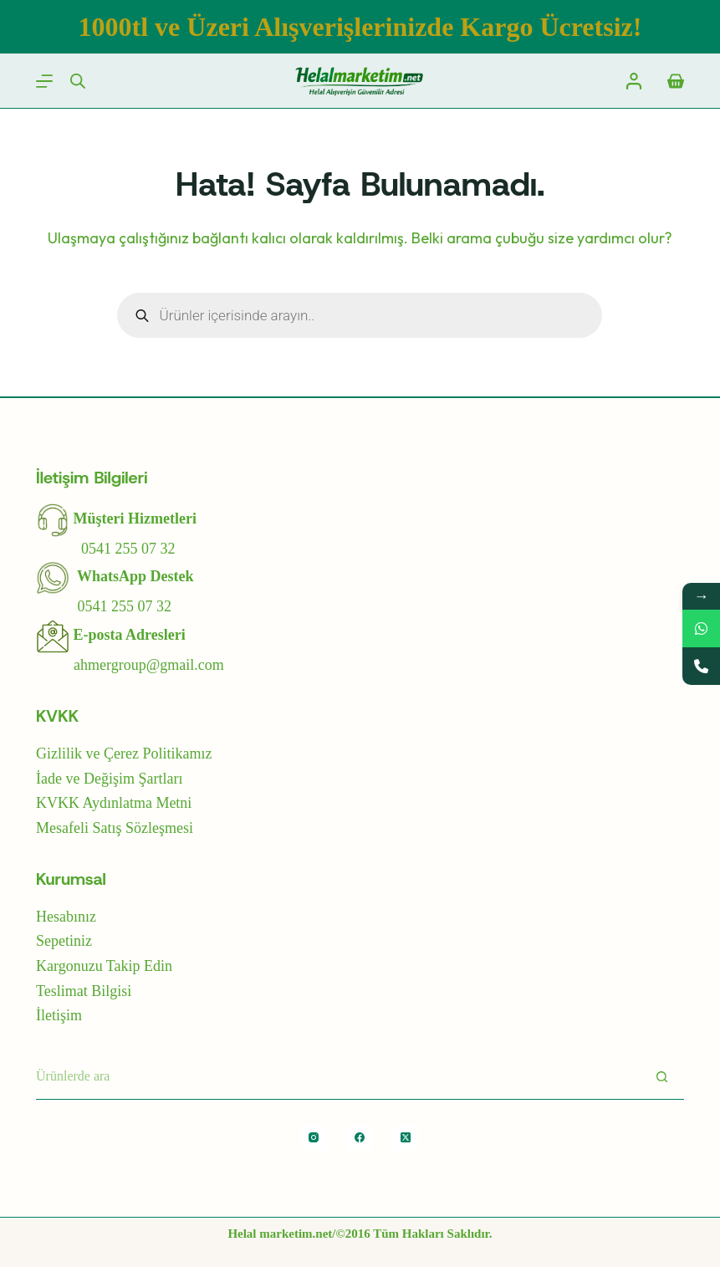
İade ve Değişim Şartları (109, 778)
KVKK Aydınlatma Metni (113, 802)
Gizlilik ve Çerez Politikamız (124, 753)
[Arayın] (662, 1077)
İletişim (59, 1015)
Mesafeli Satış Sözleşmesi (114, 828)
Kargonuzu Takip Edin (104, 966)
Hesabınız (66, 916)
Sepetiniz (64, 940)
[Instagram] (313, 1137)
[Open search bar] (77, 81)
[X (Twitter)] (405, 1137)
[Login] (634, 81)
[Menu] (44, 81)
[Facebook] (359, 1137)
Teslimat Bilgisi (83, 991)
